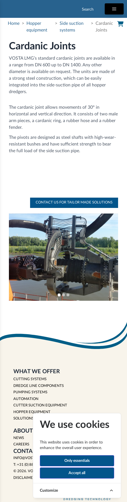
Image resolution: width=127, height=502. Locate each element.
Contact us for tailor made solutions (74, 202)
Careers (21, 444)
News (18, 438)
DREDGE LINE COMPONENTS (38, 386)
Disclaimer (24, 478)
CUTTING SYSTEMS (30, 379)
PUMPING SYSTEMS (30, 392)
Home (13, 23)
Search (88, 9)
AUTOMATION (25, 399)
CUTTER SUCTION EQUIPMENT (40, 405)
